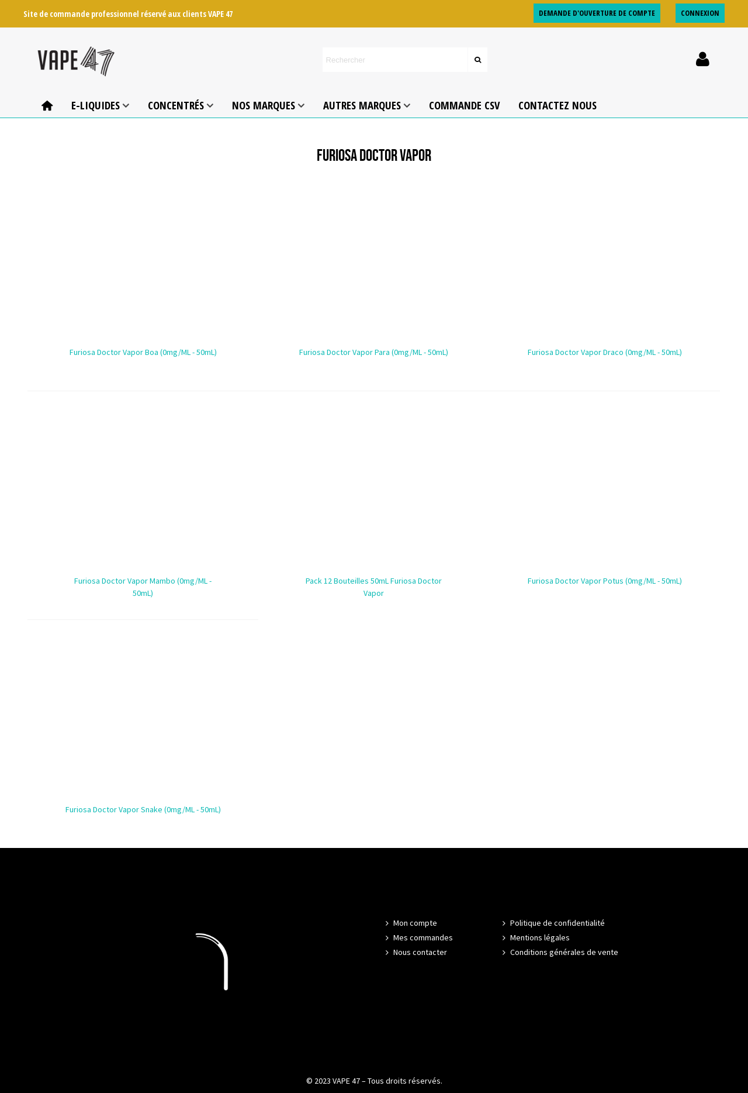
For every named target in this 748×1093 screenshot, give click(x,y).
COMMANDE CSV (464, 105)
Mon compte (410, 923)
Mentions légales (535, 938)
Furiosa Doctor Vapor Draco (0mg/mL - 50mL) (605, 352)
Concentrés (176, 105)
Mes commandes (418, 938)
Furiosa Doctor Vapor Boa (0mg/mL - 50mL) (143, 352)
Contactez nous (557, 105)
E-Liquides (95, 105)
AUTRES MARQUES (362, 105)
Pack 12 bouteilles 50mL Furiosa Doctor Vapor (374, 586)
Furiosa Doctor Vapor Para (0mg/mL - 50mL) (373, 352)
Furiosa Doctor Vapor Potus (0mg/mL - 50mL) (605, 580)
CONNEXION (700, 13)
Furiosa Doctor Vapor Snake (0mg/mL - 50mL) (143, 809)
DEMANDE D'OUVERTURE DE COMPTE (597, 13)
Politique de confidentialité (552, 923)
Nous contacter (415, 952)
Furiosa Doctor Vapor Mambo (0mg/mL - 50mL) (143, 586)
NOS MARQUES (263, 105)
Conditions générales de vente (559, 952)
